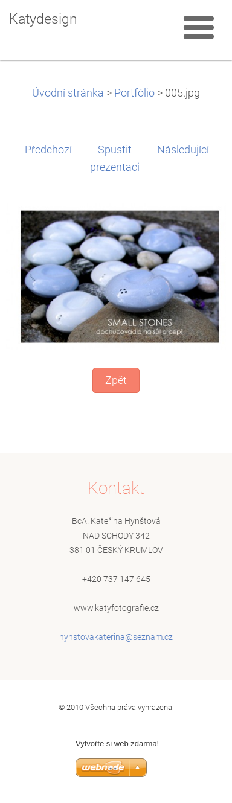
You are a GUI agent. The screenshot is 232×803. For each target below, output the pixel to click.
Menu (199, 27)
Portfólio (134, 93)
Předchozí (48, 150)
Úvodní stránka (68, 93)
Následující (183, 150)
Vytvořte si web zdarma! (117, 743)
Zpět (116, 380)
